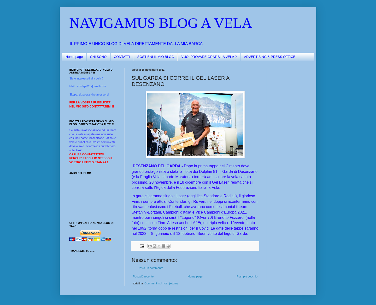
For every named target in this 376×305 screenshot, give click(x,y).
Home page (74, 57)
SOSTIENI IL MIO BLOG (155, 57)
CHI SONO (98, 57)
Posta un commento (150, 268)
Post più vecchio (247, 276)
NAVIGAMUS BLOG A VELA (160, 23)
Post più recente (143, 276)
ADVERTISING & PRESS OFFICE (269, 57)
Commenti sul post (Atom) (161, 283)
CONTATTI (122, 57)
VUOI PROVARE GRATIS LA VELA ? (209, 57)
